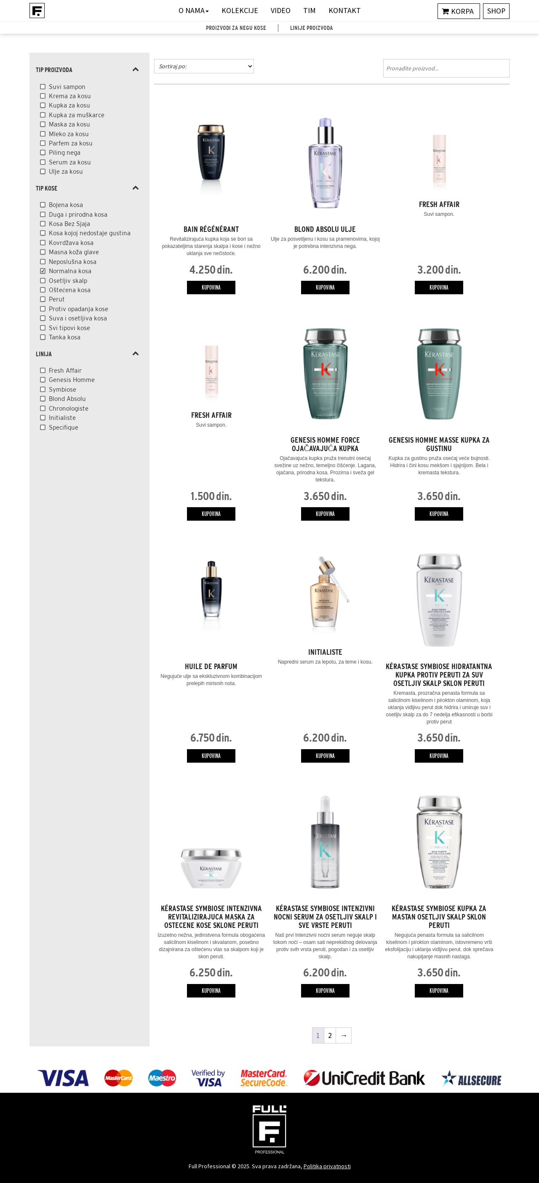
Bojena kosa (66, 204)
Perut (57, 299)
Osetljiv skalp (68, 280)
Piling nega (64, 152)
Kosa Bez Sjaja (69, 223)
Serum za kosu (70, 162)
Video (281, 10)
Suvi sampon (67, 86)
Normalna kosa (70, 270)
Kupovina (211, 287)
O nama (194, 10)
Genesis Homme (72, 379)
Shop (496, 11)
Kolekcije (239, 10)
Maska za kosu (69, 124)
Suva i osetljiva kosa (78, 318)
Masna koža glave (74, 251)
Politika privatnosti (327, 1166)
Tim (309, 10)
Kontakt (344, 10)
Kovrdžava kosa (71, 242)
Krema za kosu (70, 95)
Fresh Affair (65, 370)
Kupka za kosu (69, 105)
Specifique (63, 427)
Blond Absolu (67, 398)
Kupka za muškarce (76, 114)
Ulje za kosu (66, 171)
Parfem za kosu (71, 143)
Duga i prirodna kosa (78, 214)
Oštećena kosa (70, 289)
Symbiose (62, 389)
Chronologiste (68, 408)
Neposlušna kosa (72, 261)
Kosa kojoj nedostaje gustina (90, 233)
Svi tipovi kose (69, 327)
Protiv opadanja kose (78, 308)
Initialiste (62, 417)
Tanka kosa (64, 337)
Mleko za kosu (69, 133)
